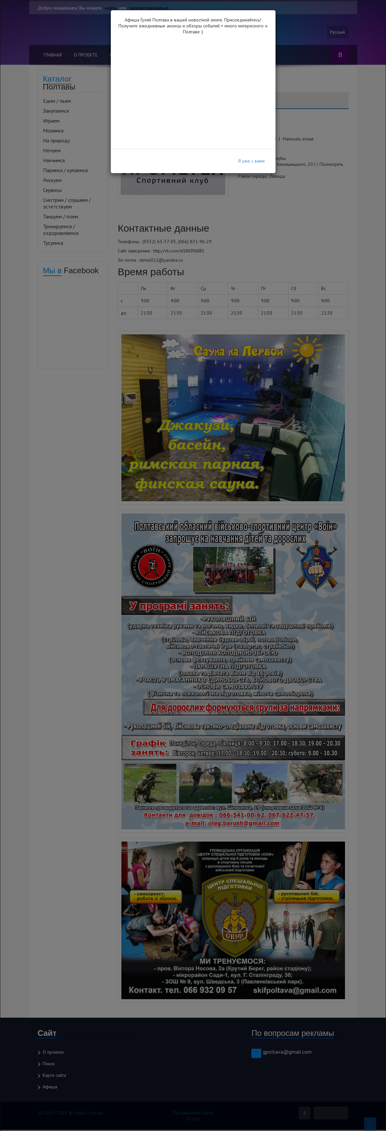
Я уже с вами (251, 161)
